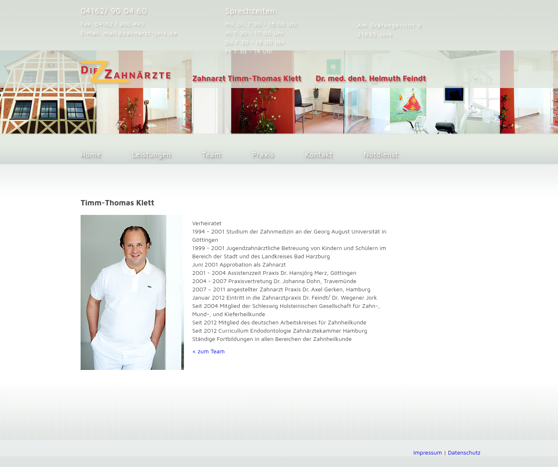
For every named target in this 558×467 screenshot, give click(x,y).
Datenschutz (464, 452)
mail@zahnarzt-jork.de (140, 33)
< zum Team (208, 351)
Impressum (427, 452)
